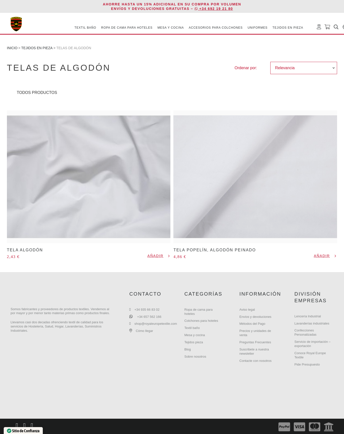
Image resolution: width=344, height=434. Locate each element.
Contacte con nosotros (255, 361)
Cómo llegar (144, 331)
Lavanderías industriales (312, 323)
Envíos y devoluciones (255, 317)
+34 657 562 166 (149, 317)
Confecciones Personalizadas (306, 332)
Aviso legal (247, 309)
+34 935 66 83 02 (147, 309)
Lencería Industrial (308, 316)
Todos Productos (37, 92)
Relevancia (285, 68)
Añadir (155, 256)
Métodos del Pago (252, 324)
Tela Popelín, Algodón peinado (214, 250)
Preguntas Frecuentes (255, 342)
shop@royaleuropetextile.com (155, 324)
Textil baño (192, 328)
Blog (187, 349)
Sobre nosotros (195, 356)
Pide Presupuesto (307, 364)
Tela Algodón (25, 250)
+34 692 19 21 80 (214, 9)
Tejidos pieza (193, 342)
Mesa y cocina (194, 335)
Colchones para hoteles (201, 321)
